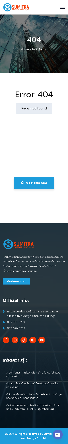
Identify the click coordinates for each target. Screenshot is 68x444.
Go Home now (34, 183)
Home (25, 49)
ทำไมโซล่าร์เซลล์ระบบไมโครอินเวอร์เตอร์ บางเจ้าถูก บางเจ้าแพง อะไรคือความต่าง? (34, 396)
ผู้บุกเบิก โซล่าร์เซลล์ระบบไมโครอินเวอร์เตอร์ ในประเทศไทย (32, 385)
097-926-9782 (16, 328)
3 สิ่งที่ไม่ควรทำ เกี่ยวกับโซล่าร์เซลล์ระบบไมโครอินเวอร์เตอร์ (33, 374)
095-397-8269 (16, 322)
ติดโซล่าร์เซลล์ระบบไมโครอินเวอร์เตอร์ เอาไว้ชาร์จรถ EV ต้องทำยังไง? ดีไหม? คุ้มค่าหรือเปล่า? (33, 407)
